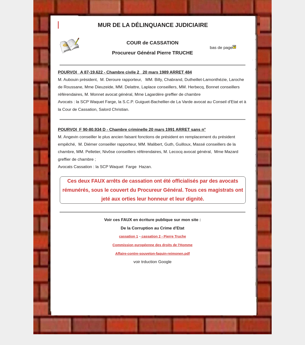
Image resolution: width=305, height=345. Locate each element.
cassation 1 (128, 236)
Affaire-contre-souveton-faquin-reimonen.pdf (152, 253)
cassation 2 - (152, 236)
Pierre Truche (175, 236)
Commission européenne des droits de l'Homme (152, 245)
